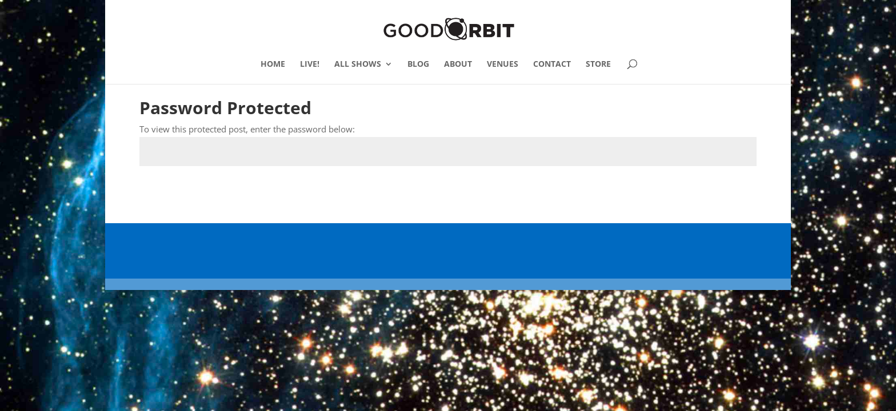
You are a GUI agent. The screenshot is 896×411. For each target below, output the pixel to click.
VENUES (502, 64)
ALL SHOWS (357, 64)
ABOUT (458, 64)
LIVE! (309, 64)
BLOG (418, 64)
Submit (725, 193)
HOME (273, 64)
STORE (598, 64)
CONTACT (552, 64)
